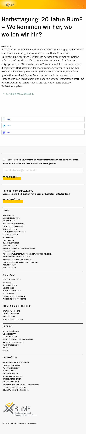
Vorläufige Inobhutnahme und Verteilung (20, 262)
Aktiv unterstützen (11, 382)
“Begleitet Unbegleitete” (13, 226)
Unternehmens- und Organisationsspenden (21, 385)
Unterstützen (13, 199)
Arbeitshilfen (8, 288)
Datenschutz (32, 423)
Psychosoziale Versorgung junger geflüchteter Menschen (27, 254)
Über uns (7, 326)
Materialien (9, 275)
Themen (6, 210)
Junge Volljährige (10, 235)
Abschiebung (8, 215)
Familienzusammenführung (14, 232)
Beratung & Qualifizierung (17, 306)
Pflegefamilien (9, 251)
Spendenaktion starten (12, 376)
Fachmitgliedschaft (11, 368)
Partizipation (8, 240)
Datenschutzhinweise (37, 163)
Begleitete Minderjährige (13, 224)
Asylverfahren (9, 221)
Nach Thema (7, 282)
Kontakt (6, 351)
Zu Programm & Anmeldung (20, 94)
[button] (43, 119)
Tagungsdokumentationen (14, 296)
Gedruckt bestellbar (11, 280)
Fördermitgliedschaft (12, 365)
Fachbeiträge (8, 293)
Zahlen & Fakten (9, 268)
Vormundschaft (9, 265)
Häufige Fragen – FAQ (11, 311)
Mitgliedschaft (9, 334)
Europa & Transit (10, 246)
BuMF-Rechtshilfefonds (13, 319)
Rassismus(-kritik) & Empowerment (17, 259)
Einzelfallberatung (11, 314)
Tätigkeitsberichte (11, 345)
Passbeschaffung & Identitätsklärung (19, 248)
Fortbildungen (9, 316)
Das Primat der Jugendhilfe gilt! (16, 257)
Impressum (22, 423)
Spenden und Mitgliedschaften (16, 362)
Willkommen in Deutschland (14, 299)
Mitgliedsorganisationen (13, 342)
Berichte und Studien (12, 291)
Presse (6, 348)
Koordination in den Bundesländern (18, 339)
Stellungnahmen (10, 285)
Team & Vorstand (10, 337)
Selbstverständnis (11, 331)
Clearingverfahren (11, 243)
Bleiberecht (8, 237)
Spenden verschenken (12, 379)
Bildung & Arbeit (10, 229)
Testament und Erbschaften (14, 387)
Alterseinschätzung (11, 218)
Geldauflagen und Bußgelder (15, 390)
